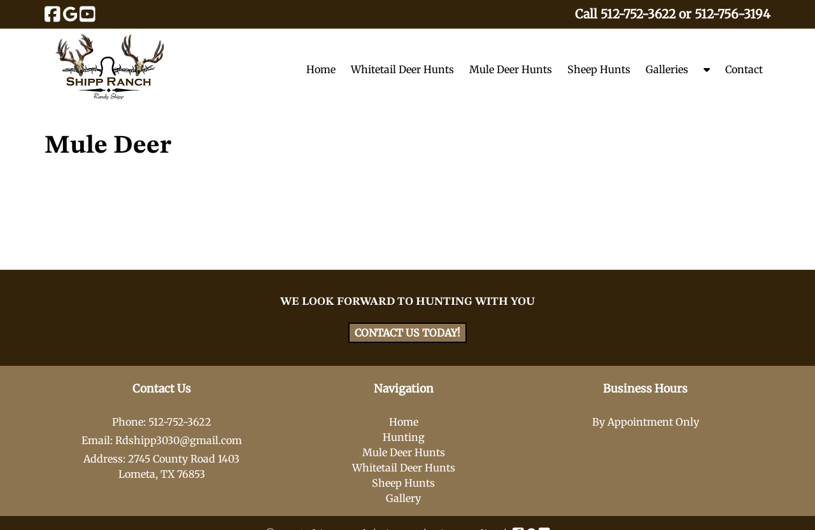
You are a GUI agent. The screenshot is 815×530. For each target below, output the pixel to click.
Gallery (403, 498)
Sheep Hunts (598, 69)
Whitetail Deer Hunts (402, 69)
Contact (744, 69)
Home (321, 69)
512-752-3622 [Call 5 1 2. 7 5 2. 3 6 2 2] (179, 421)
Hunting (404, 437)
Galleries (667, 69)
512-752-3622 (638, 14)
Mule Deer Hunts (510, 69)
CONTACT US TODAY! (407, 332)
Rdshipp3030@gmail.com (178, 440)
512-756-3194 (732, 14)
